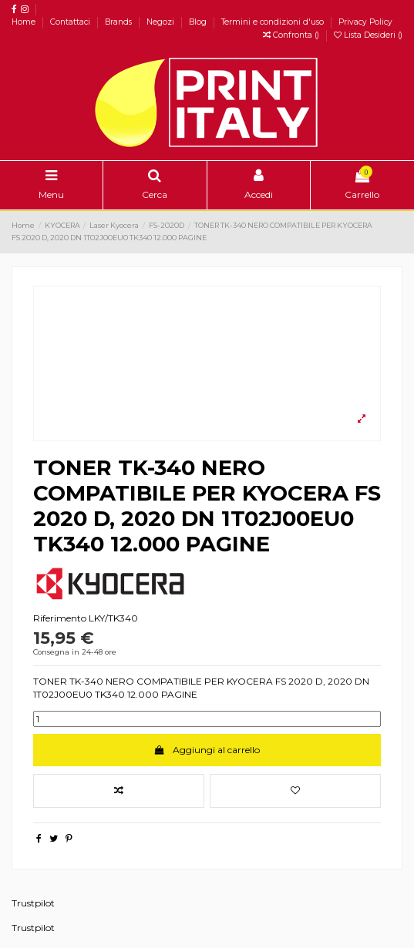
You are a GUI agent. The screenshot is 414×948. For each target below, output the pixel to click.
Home (25, 22)
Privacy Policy (365, 22)
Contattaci (71, 22)
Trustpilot (33, 903)
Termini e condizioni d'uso (273, 22)
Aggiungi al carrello (207, 749)
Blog (199, 22)
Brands (119, 22)
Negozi (161, 22)
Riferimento (59, 618)
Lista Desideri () (368, 35)
